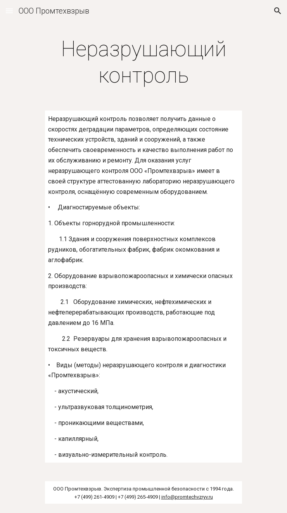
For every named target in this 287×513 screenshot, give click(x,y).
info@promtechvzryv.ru (187, 497)
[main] (143, 62)
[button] (9, 10)
